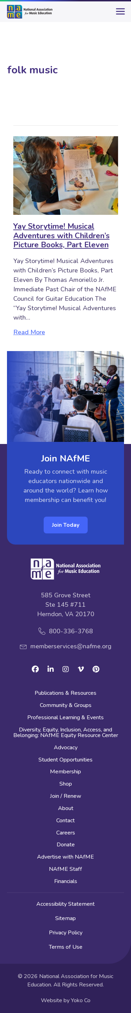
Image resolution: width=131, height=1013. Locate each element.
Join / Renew (65, 796)
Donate (66, 845)
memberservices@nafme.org (70, 646)
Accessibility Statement (65, 904)
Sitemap (65, 918)
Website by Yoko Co (65, 1000)
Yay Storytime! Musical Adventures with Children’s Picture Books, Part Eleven (61, 235)
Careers (65, 833)
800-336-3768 (71, 631)
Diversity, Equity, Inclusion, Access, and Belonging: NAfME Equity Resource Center (65, 733)
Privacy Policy (65, 932)
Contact (65, 821)
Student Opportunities (65, 760)
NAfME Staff (65, 869)
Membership (65, 772)
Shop (65, 784)
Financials (65, 882)
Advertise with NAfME (65, 857)
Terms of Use (65, 947)
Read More (29, 332)
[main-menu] (119, 14)
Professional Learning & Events (65, 718)
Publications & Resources (65, 693)
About (65, 809)
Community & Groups (66, 705)
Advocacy (66, 748)
